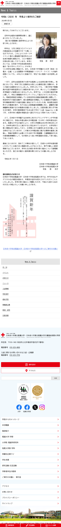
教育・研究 (6, 310)
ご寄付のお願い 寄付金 (11, 477)
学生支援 (5, 460)
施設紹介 (5, 431)
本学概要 (5, 425)
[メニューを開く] (59, 3)
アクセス (5, 486)
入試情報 (6, 288)
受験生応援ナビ (8, 454)
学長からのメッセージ (10, 419)
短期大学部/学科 (8, 448)
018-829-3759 (15, 355)
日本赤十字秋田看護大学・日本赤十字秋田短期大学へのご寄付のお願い (30, 249)
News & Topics (30, 262)
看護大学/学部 (7, 437)
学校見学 (6, 294)
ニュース (6, 283)
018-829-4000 (15, 347)
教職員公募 (6, 305)
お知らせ (6, 278)
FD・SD (5, 267)
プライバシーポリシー (10, 498)
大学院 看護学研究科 (10, 442)
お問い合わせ (7, 492)
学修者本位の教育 (9, 471)
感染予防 (6, 299)
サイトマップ (7, 503)
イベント (6, 272)
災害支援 (6, 315)
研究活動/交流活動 (9, 465)
